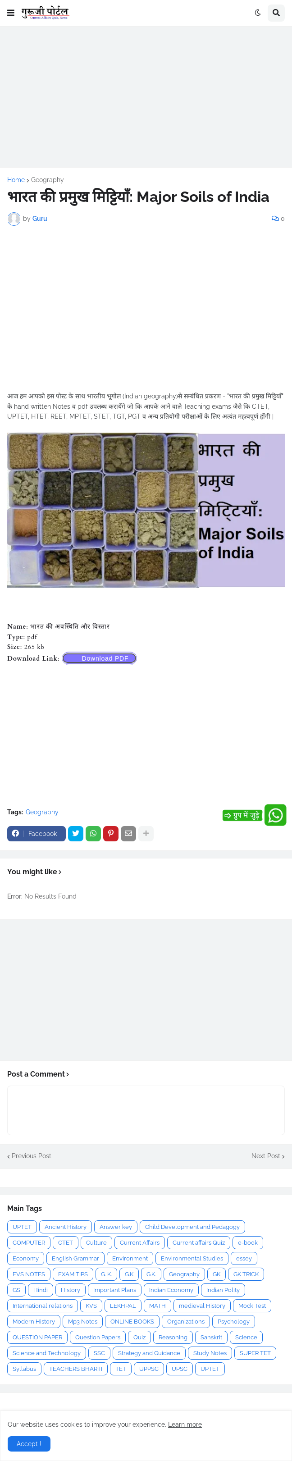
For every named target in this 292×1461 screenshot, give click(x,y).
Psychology (234, 1321)
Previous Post (31, 1156)
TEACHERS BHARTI (75, 1368)
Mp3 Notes (82, 1321)
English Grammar (75, 1258)
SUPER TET (255, 1353)
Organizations (186, 1321)
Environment (130, 1258)
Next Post (265, 1156)
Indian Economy (171, 1290)
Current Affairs (140, 1242)
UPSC (179, 1368)
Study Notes (210, 1353)
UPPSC (149, 1368)
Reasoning (173, 1337)
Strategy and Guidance (149, 1353)
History (70, 1290)
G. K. (106, 1274)
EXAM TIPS (73, 1274)
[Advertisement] (146, 97)
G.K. (151, 1274)
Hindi (40, 1290)
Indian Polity (223, 1290)
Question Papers (97, 1337)
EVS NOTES (29, 1274)
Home (16, 180)
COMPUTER (29, 1242)
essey (244, 1258)
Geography (47, 180)
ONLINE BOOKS (132, 1321)
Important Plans (114, 1290)
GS (16, 1290)
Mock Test (252, 1305)
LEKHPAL (123, 1305)
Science (246, 1337)
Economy (26, 1258)
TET (120, 1368)
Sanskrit (211, 1337)
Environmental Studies (192, 1258)
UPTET (22, 1227)
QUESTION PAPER (37, 1337)
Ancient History (66, 1227)
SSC (99, 1353)
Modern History (34, 1321)
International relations (43, 1305)
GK (216, 1274)
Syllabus (24, 1368)
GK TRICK (246, 1274)
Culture (96, 1242)
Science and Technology (47, 1353)
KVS (91, 1305)
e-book (248, 1242)
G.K (129, 1274)
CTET (65, 1242)
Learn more (185, 1424)
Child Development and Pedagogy (192, 1227)
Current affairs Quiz (199, 1242)
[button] (11, 13)
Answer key (116, 1227)
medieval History (202, 1305)
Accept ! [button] (29, 1443)
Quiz (139, 1337)
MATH (157, 1305)
